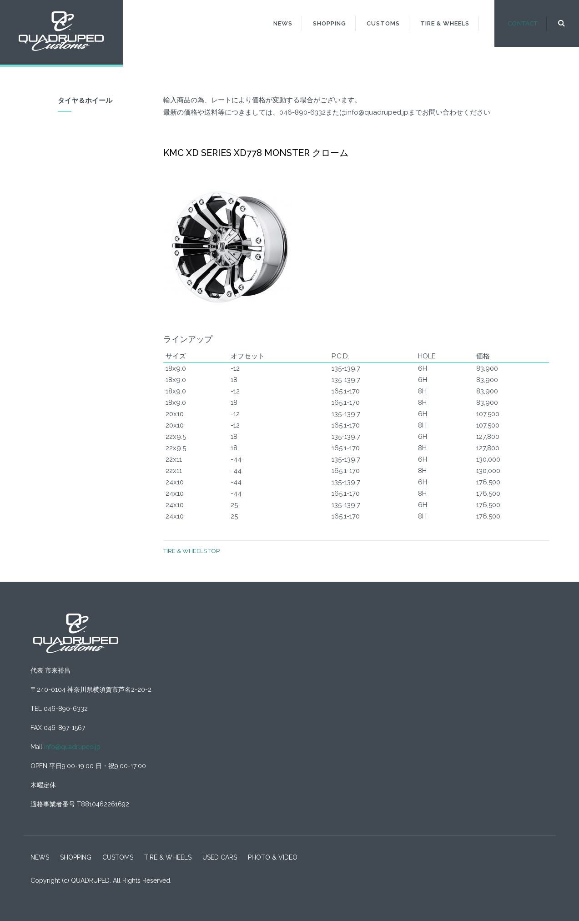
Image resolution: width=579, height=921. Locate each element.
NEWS (282, 23)
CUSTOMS (383, 23)
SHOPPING (329, 23)
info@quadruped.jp (72, 746)
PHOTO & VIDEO (272, 857)
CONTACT (523, 23)
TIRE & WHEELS (444, 23)
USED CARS (219, 857)
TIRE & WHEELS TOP (191, 551)
